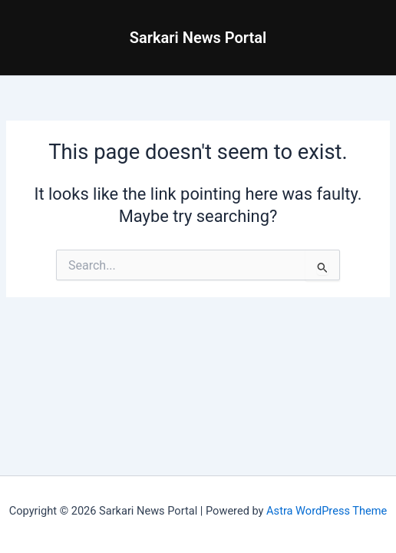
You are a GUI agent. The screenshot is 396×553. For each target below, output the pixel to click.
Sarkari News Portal (198, 37)
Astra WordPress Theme (326, 511)
